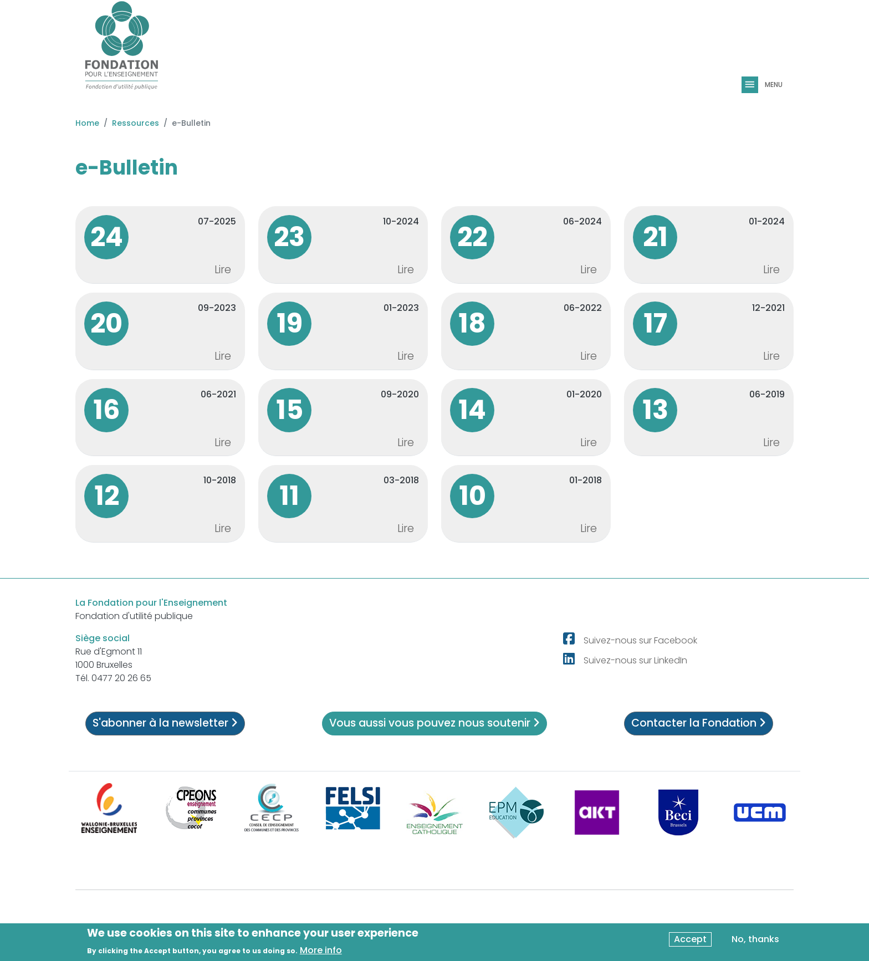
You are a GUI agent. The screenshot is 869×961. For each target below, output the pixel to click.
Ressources (135, 123)
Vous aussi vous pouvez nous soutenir (434, 722)
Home (87, 123)
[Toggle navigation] (751, 84)
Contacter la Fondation (698, 722)
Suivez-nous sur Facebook (640, 640)
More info (321, 950)
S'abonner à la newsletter (165, 722)
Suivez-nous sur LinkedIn (635, 660)
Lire (222, 269)
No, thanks (755, 939)
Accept (690, 939)
